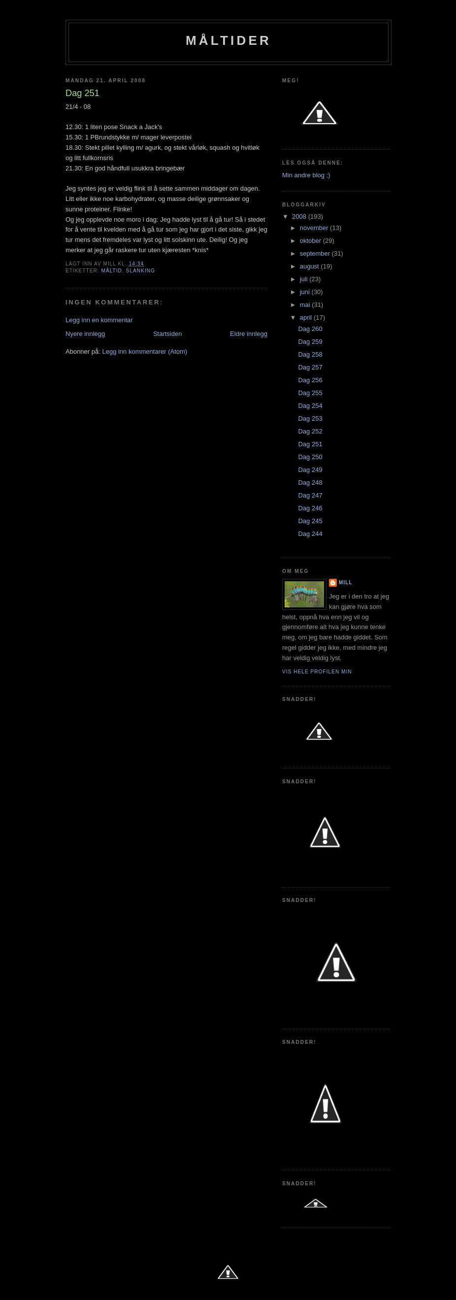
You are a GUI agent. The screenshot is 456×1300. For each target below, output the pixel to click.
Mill (346, 582)
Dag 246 (310, 508)
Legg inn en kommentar (99, 320)
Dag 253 (310, 418)
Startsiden (167, 333)
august (310, 266)
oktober (311, 240)
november (315, 228)
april (307, 317)
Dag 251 (310, 444)
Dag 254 (310, 405)
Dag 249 (310, 469)
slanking (140, 270)
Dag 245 (310, 521)
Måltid (111, 270)
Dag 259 (310, 341)
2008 (300, 216)
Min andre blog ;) (306, 175)
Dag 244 (310, 533)
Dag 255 (310, 393)
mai (306, 304)
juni (306, 292)
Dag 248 (310, 482)
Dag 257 (310, 367)
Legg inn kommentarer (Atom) (144, 351)
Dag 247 (310, 495)
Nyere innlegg (85, 333)
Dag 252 (310, 431)
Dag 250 (310, 457)
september (316, 253)
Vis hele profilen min (317, 671)
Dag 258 (310, 354)
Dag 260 (310, 329)
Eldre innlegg (248, 333)
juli (305, 279)
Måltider (228, 40)
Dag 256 (310, 380)
